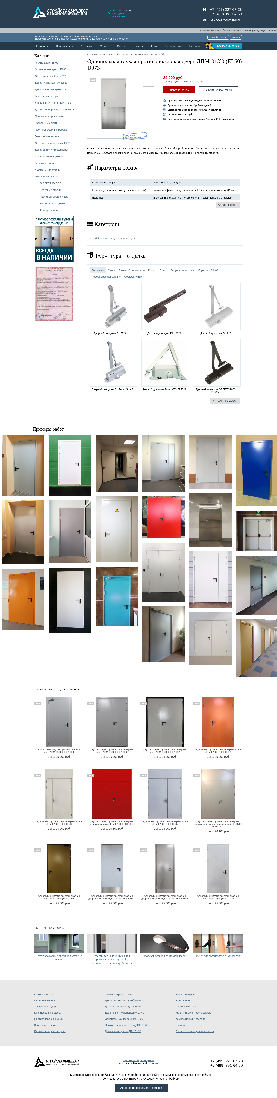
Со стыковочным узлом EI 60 (52, 142)
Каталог (41, 46)
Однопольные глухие (123, 238)
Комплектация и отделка (190, 1019)
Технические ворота (47, 136)
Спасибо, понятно (218, 37)
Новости (138, 46)
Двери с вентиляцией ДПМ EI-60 (124, 1012)
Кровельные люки (46, 122)
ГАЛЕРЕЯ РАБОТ (50, 183)
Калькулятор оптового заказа (193, 1012)
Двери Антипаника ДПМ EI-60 (123, 1006)
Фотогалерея (183, 1000)
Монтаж (104, 46)
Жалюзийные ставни (47, 169)
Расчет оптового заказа (54, 196)
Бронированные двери (49, 156)
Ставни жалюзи (43, 994)
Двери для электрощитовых (52, 149)
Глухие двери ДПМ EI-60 (119, 994)
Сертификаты (172, 46)
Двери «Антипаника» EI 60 (51, 82)
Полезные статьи (50, 189)
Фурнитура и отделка (52, 203)
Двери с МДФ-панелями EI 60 (53, 102)
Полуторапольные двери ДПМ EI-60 (126, 1025)
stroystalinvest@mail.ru (225, 19)
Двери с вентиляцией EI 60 (51, 89)
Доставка (86, 46)
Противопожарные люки (49, 116)
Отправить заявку (179, 90)
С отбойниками (99, 238)
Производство (64, 46)
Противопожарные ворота (51, 129)
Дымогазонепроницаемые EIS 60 (55, 109)
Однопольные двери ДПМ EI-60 (124, 1019)
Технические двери (46, 96)
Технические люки (46, 176)
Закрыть (236, 37)
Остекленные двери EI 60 (50, 69)
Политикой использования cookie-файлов (151, 1078)
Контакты (194, 46)
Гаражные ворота (45, 163)
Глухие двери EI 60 (46, 62)
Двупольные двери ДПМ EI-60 (123, 1031)
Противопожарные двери (138, 1060)
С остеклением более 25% (51, 75)
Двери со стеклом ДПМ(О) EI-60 (124, 1000)
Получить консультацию (218, 90)
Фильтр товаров (49, 210)
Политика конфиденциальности (195, 1031)
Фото (154, 46)
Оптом (121, 46)
